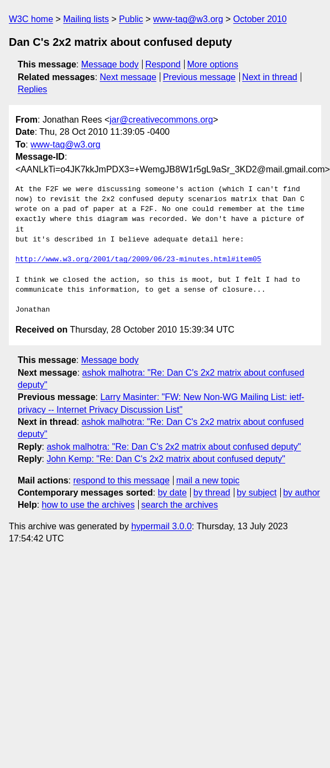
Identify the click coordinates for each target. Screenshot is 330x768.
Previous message (199, 77)
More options (213, 64)
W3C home (31, 19)
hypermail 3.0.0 (161, 526)
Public (131, 19)
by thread (212, 492)
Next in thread (269, 77)
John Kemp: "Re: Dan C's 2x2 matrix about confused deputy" (165, 459)
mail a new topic (208, 480)
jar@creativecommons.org (161, 119)
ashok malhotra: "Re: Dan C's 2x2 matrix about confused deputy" (173, 446)
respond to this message (121, 480)
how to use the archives (88, 504)
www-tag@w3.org (188, 19)
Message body (110, 64)
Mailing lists (86, 19)
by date (172, 492)
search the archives (180, 504)
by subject (256, 492)
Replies (32, 89)
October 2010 (260, 19)
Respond (163, 64)
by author (301, 492)
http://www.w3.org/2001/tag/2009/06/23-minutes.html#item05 (138, 260)
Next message (128, 77)
